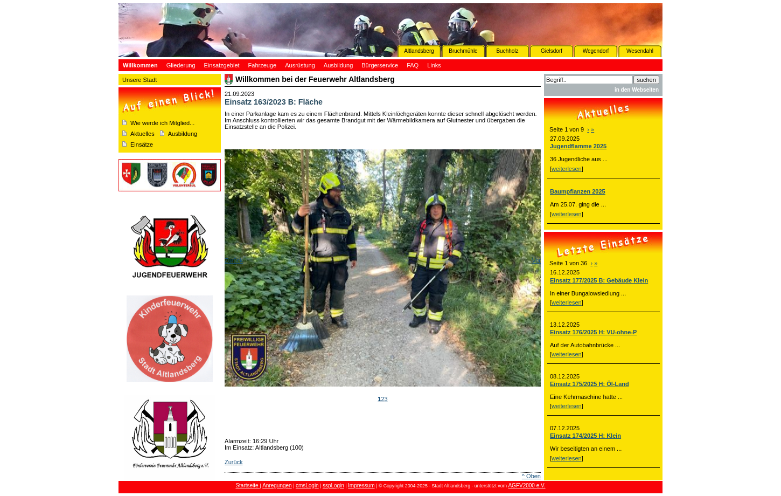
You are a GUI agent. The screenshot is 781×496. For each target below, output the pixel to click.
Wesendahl (639, 51)
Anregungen (277, 485)
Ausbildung (182, 133)
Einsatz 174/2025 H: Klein (585, 435)
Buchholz (507, 51)
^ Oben (531, 476)
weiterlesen (567, 169)
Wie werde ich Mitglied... (162, 123)
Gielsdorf (551, 51)
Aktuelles (142, 133)
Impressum (361, 485)
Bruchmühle (463, 51)
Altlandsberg (419, 51)
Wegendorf (596, 51)
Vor (536, 260)
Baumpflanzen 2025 (577, 191)
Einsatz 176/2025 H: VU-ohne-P (593, 332)
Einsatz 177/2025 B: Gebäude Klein (599, 280)
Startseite (247, 485)
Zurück (234, 260)
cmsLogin (307, 485)
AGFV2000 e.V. (526, 485)
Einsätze (141, 144)
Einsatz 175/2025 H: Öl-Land (589, 384)
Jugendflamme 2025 (578, 146)
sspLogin (333, 485)
